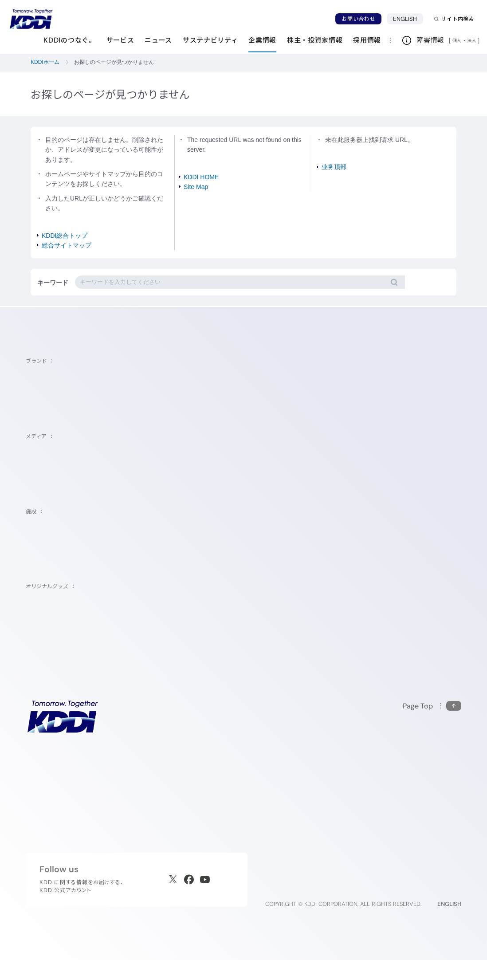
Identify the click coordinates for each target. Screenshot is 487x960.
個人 (457, 40)
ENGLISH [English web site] (449, 904)
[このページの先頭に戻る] (432, 706)
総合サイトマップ (66, 245)
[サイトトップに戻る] (31, 19)
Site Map (196, 186)
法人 (472, 40)
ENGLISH (408, 19)
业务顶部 (334, 166)
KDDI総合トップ (64, 235)
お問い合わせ (358, 19)
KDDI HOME (201, 177)
